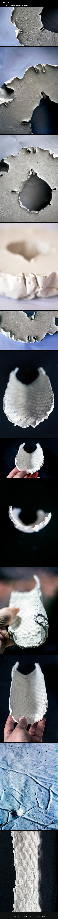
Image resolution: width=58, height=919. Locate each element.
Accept (39, 916)
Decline (44, 916)
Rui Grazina (7, 3)
